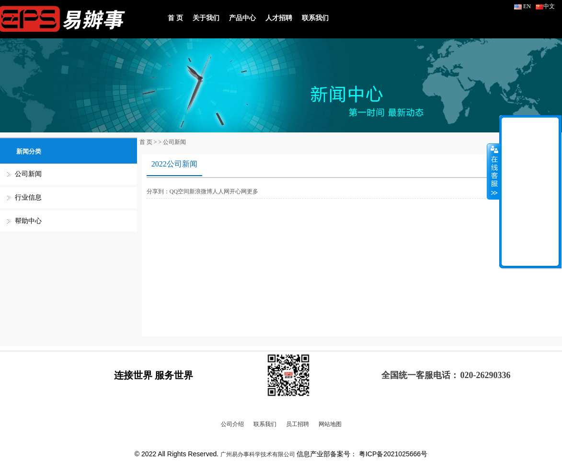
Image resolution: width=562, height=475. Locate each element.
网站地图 (330, 424)
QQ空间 (179, 191)
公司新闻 (28, 174)
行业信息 (28, 197)
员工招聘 (297, 424)
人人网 (220, 191)
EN (522, 6)
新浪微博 (200, 191)
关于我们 (206, 18)
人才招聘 (278, 18)
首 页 (175, 18)
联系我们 (315, 18)
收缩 (493, 171)
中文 (545, 6)
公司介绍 (232, 424)
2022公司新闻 (174, 164)
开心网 (238, 191)
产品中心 (242, 18)
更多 (252, 191)
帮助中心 (28, 221)
